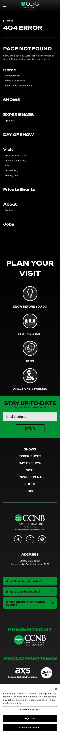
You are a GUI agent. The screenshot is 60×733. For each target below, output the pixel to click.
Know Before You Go (16, 155)
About (10, 204)
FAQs (7, 165)
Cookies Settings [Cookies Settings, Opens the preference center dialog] (30, 710)
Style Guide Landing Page (18, 85)
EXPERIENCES (18, 114)
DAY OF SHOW (18, 134)
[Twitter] (18, 539)
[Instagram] (42, 539)
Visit (8, 149)
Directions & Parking (15, 160)
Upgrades (10, 120)
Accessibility (11, 170)
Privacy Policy (12, 75)
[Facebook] (30, 539)
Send (30, 429)
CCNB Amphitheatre (30, 6)
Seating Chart (12, 175)
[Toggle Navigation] (6, 6)
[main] (30, 127)
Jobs (8, 224)
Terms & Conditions (15, 80)
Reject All (30, 719)
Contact (9, 210)
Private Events (19, 189)
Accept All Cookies (30, 728)
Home (9, 20)
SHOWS (11, 99)
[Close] (56, 689)
